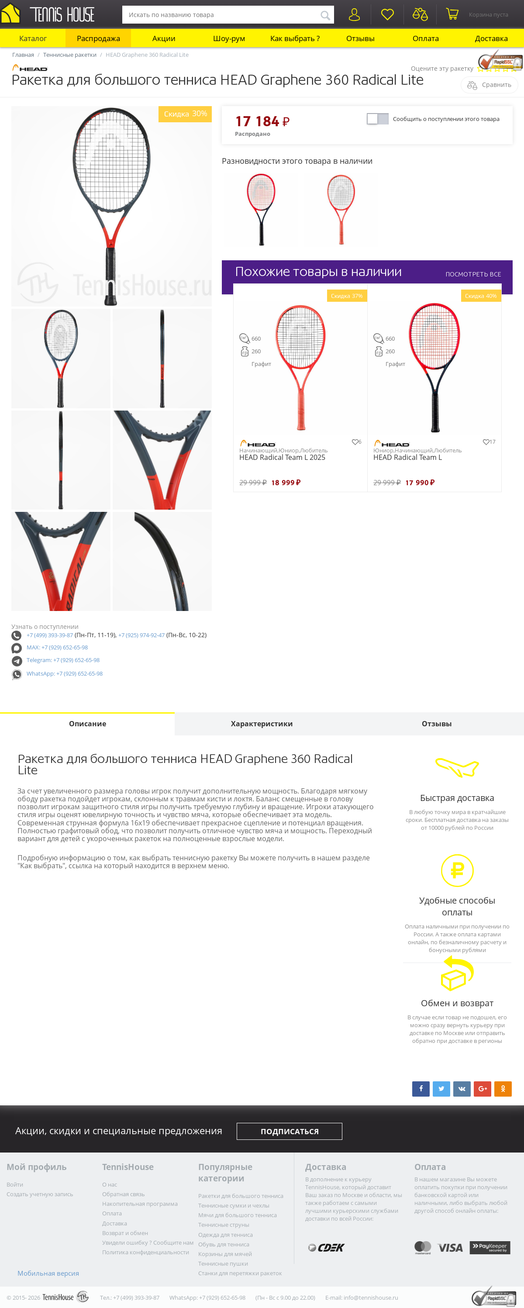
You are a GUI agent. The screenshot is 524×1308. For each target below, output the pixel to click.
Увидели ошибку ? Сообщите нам (148, 1242)
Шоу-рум (229, 38)
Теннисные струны (223, 1225)
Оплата (426, 38)
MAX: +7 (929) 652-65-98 (57, 647)
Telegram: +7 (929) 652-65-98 (63, 660)
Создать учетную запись (40, 1194)
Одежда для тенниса (225, 1235)
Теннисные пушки (223, 1263)
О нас (109, 1184)
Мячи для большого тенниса (237, 1215)
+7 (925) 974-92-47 (141, 635)
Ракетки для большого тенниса (240, 1196)
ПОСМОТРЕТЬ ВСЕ (473, 274)
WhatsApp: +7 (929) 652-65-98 (65, 673)
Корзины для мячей (225, 1254)
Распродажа (98, 38)
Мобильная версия (48, 1273)
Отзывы (360, 38)
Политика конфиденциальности (145, 1252)
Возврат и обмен (125, 1233)
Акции (164, 38)
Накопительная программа (140, 1204)
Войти (15, 1184)
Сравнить (496, 84)
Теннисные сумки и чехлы (233, 1205)
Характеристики (262, 723)
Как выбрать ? (295, 38)
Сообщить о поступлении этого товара (446, 119)
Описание (87, 723)
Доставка (491, 38)
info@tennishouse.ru (371, 1297)
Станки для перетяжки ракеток (240, 1273)
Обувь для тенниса (223, 1244)
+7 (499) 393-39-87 (50, 635)
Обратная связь (123, 1194)
